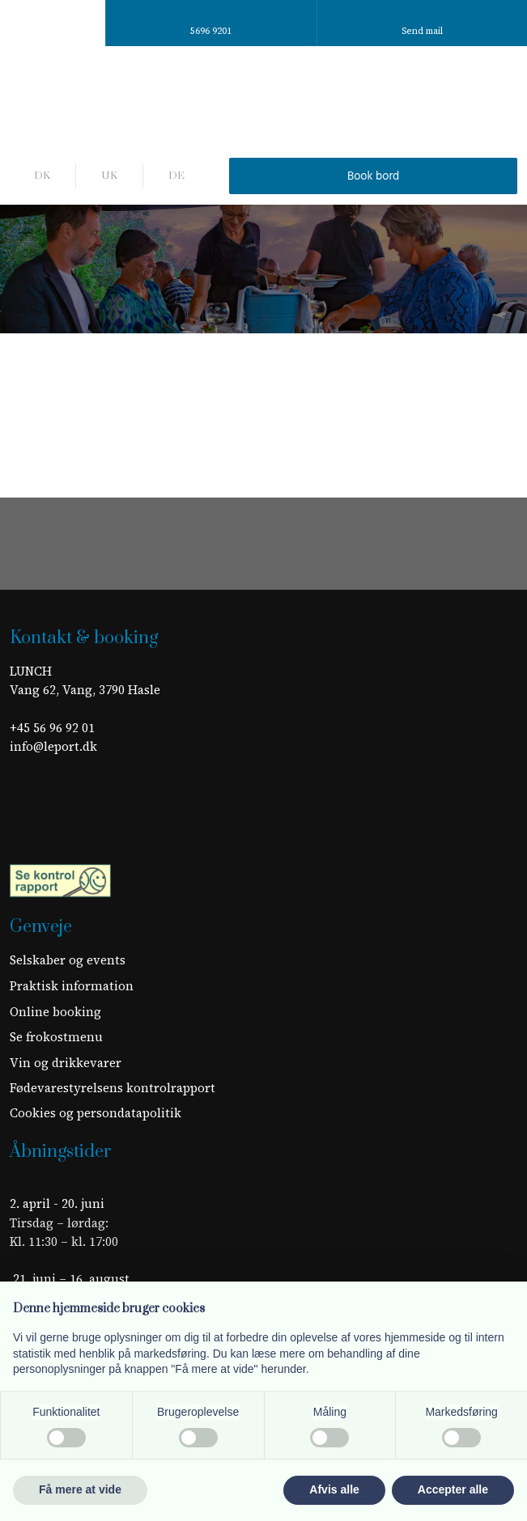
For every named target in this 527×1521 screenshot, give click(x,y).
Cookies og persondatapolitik (95, 1112)
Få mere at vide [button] (80, 1489)
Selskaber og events (67, 959)
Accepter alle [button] (453, 1489)
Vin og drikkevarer (65, 1062)
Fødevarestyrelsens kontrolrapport (112, 1087)
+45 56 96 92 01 (52, 727)
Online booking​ (55, 1011)
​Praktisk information (72, 985)
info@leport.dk (53, 746)
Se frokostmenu (56, 1036)
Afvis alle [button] (334, 1489)
